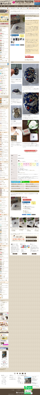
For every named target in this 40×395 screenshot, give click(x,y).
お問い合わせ (38, 6)
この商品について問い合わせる (29, 59)
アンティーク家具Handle (13, 233)
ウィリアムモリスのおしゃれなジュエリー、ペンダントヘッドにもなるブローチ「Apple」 (23, 228)
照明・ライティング (4, 381)
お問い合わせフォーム (35, 385)
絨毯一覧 (2, 188)
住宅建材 (38, 8)
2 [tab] (23, 231)
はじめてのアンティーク (18, 6)
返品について (27, 188)
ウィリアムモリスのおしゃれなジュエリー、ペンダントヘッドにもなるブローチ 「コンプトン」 (30, 228)
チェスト (4, 378)
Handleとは (19, 377)
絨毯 (34, 8)
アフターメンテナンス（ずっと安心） (15, 188)
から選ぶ (2, 68)
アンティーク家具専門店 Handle (21, 375)
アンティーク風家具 (26, 8)
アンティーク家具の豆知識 (3, 368)
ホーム (1, 6)
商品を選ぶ (2, 375)
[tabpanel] (23, 224)
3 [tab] (24, 231)
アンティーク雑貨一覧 (3, 214)
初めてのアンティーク (20, 379)
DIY (2, 383)
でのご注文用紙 (27, 208)
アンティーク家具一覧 (3, 132)
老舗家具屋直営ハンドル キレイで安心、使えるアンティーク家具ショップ (6, 3)
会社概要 (28, 6)
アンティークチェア (4, 8)
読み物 (24, 6)
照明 (21, 8)
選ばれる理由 (19, 378)
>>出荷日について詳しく (32, 170)
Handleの (4, 100)
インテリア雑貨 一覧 (3, 26)
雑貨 (31, 8)
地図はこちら (4, 365)
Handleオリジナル (5, 103)
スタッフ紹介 (19, 382)
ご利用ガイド (33, 6)
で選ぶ (3, 75)
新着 (4, 6)
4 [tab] (26, 231)
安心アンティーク (10, 6)
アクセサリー (22, 233)
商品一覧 (2, 106)
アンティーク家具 (10, 8)
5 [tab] (27, 231)
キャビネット (4, 379)
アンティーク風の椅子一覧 (4, 179)
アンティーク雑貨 (17, 8)
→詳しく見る (37, 386)
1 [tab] (22, 231)
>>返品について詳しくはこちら (21, 172)
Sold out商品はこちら (2, 369)
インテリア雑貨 (18, 233)
